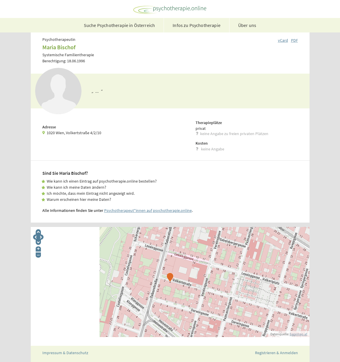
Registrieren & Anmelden (276, 352)
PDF (294, 40)
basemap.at (298, 334)
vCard (283, 40)
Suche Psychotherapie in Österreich (119, 25)
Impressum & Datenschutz (65, 352)
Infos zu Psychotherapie (196, 25)
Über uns (247, 25)
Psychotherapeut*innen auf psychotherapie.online (148, 210)
